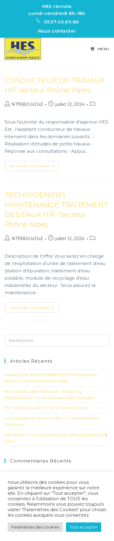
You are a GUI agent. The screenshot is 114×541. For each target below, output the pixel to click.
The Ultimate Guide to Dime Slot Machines (46, 407)
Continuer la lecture (32, 166)
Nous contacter (57, 31)
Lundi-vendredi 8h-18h (57, 13)
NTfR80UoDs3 (27, 104)
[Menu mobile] (100, 49)
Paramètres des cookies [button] (35, 527)
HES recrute (57, 6)
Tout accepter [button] (84, 527)
